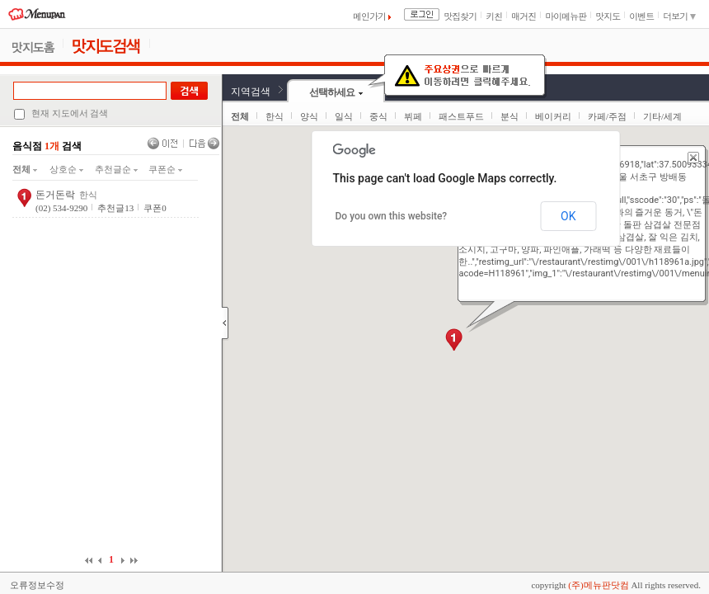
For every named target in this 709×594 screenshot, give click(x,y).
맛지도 (607, 16)
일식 (344, 116)
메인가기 (372, 16)
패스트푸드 (461, 116)
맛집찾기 (460, 16)
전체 (24, 169)
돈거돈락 (55, 194)
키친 (494, 16)
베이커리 (553, 116)
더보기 (679, 16)
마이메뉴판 (565, 16)
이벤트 (641, 16)
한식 (274, 116)
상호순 (66, 169)
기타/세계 (662, 116)
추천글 (115, 208)
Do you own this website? (392, 216)
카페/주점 (607, 116)
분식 (509, 116)
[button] (453, 339)
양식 (309, 116)
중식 (378, 116)
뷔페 (413, 116)
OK (568, 216)
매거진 (523, 16)
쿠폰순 (165, 169)
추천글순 (116, 169)
